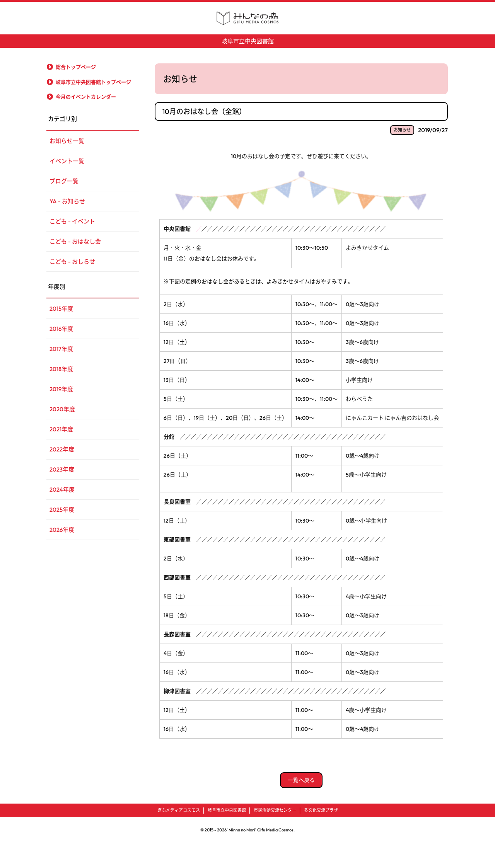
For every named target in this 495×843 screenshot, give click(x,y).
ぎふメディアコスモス (178, 810)
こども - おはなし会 (75, 241)
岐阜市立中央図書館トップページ (93, 82)
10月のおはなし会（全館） (204, 111)
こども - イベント (72, 221)
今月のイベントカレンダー (86, 97)
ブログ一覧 (64, 181)
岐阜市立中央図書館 (248, 41)
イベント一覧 (67, 161)
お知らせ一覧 (67, 141)
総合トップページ (76, 67)
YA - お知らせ (67, 201)
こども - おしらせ (72, 261)
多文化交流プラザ (321, 810)
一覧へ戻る (301, 780)
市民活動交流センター (275, 810)
